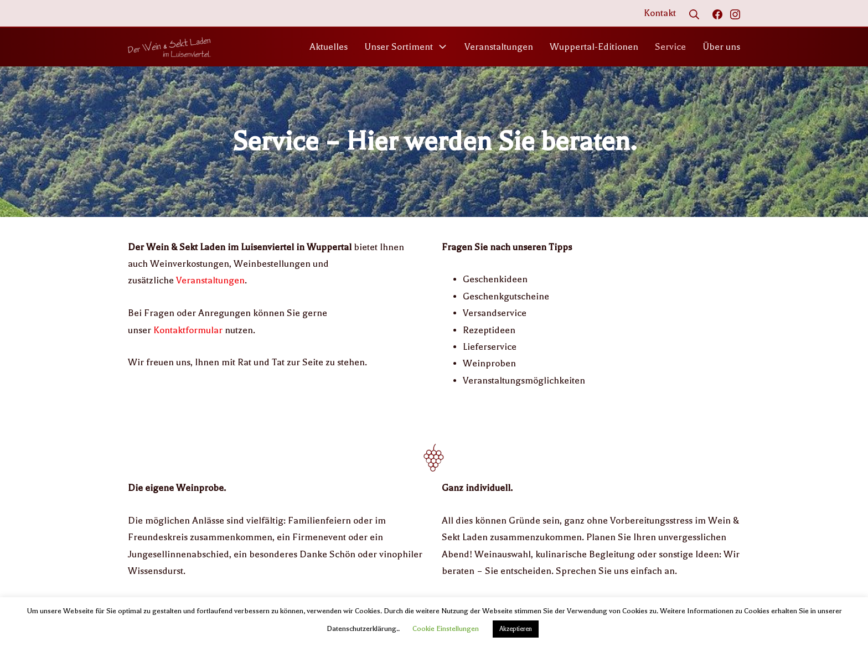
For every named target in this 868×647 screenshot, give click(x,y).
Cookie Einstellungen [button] (445, 628)
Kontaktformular (188, 330)
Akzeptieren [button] (515, 629)
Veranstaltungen (210, 280)
